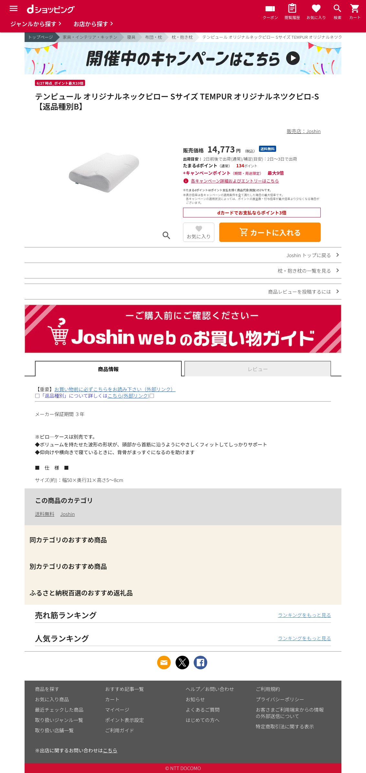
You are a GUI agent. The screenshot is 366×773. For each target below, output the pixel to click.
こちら (110, 750)
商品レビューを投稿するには (299, 291)
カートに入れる (270, 232)
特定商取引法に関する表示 (285, 726)
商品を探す (47, 688)
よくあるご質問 (203, 709)
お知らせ (195, 699)
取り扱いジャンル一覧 (59, 719)
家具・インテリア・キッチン (90, 37)
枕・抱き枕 (182, 37)
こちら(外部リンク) (128, 395)
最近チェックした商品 (59, 709)
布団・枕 (153, 37)
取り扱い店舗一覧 (54, 730)
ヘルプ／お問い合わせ (210, 688)
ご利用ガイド (119, 730)
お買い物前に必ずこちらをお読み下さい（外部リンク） (115, 389)
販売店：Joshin (304, 131)
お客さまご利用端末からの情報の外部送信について (290, 712)
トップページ (40, 37)
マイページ (117, 709)
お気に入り (199, 236)
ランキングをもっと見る (304, 614)
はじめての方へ (203, 719)
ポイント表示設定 (124, 719)
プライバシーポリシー (280, 699)
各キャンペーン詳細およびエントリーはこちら (235, 181)
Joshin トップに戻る (308, 255)
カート (112, 699)
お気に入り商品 (52, 699)
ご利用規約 (268, 688)
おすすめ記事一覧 (124, 688)
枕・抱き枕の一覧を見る (304, 270)
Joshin (67, 513)
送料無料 (44, 513)
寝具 (131, 37)
